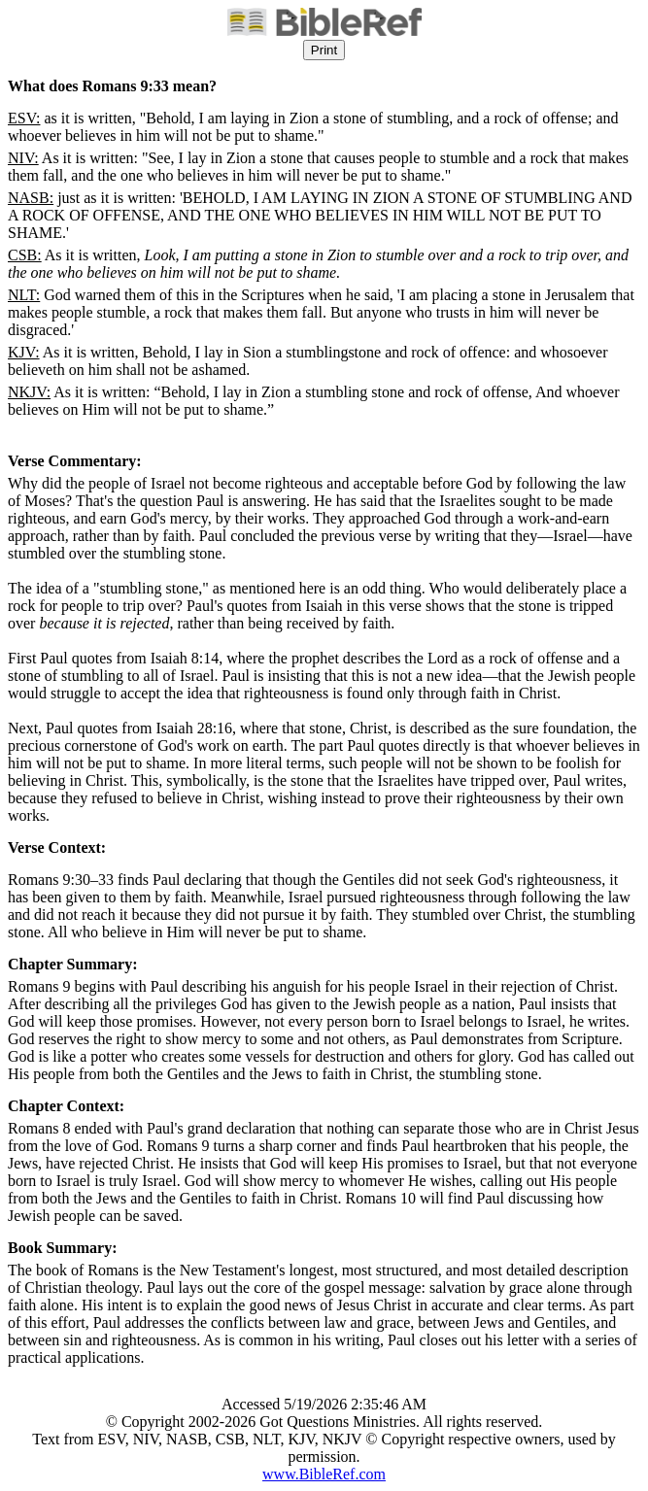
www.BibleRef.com (324, 1474)
